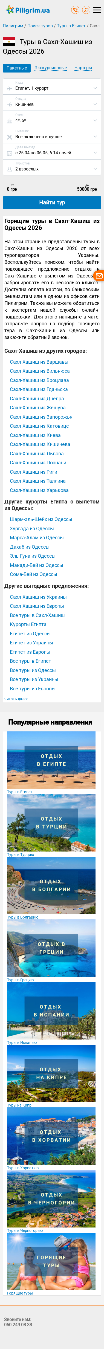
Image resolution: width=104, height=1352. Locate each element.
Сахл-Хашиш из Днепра (37, 398)
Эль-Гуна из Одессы (33, 556)
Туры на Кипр (19, 1105)
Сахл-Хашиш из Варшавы (39, 362)
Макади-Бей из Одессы (36, 565)
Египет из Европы (30, 652)
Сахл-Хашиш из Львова (37, 453)
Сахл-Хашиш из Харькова (39, 490)
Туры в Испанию (22, 1042)
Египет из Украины (31, 642)
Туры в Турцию (20, 854)
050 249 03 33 (18, 1324)
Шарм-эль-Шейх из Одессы (41, 519)
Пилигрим (13, 25)
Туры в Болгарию (22, 917)
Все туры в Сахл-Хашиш (37, 615)
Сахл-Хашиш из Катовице (39, 426)
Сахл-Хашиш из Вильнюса (40, 371)
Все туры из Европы (33, 688)
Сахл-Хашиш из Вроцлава (39, 380)
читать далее (16, 699)
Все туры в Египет (30, 661)
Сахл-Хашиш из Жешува (38, 407)
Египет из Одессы (30, 633)
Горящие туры (20, 1293)
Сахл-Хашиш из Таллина (38, 481)
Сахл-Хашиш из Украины (38, 597)
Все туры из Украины (34, 679)
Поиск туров (40, 25)
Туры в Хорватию (23, 1168)
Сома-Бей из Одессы (33, 574)
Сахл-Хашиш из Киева (35, 435)
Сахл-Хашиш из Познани (38, 462)
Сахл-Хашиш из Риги (33, 472)
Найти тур (52, 202)
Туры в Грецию (20, 980)
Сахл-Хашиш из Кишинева (40, 444)
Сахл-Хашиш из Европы (37, 606)
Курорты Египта (28, 624)
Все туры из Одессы (33, 670)
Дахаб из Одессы (30, 547)
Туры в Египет (71, 25)
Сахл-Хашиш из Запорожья (41, 417)
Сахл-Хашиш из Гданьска (39, 389)
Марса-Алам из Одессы (37, 537)
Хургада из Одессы (32, 528)
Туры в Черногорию (25, 1230)
